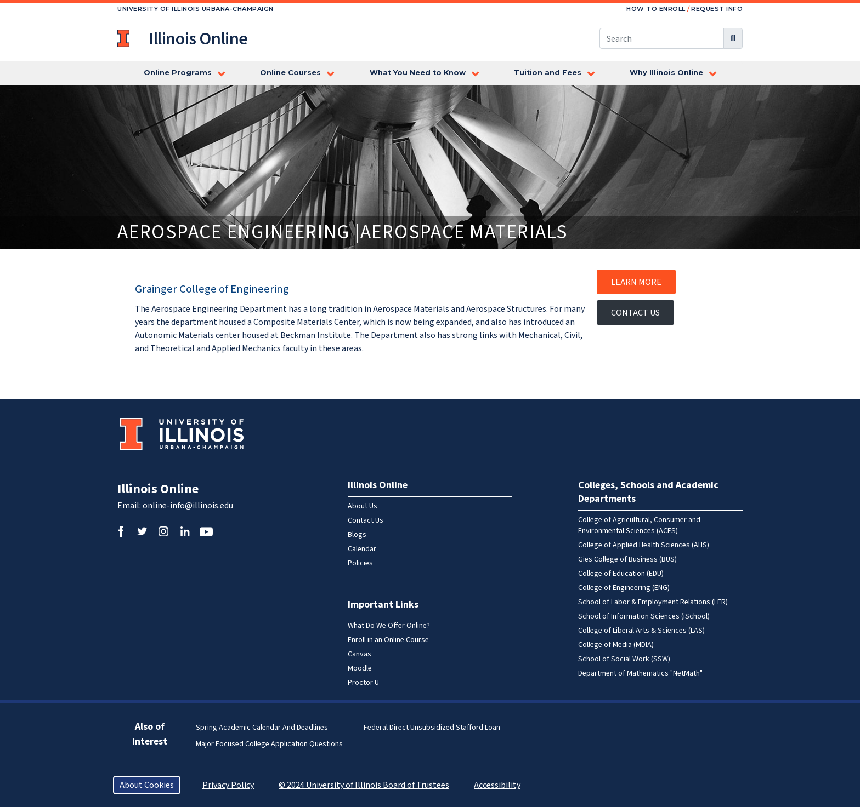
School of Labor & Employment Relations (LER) (653, 602)
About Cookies (147, 785)
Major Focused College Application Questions (269, 744)
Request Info (717, 9)
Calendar (362, 548)
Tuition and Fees (547, 72)
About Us (362, 506)
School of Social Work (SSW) (624, 659)
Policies (360, 563)
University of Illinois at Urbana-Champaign (124, 38)
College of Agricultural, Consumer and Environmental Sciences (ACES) (639, 525)
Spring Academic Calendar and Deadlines (262, 727)
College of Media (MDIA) (616, 644)
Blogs (357, 534)
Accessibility (497, 785)
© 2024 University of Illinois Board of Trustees (364, 785)
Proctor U (363, 682)
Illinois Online (158, 489)
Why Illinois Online (666, 72)
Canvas (359, 654)
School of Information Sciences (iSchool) (644, 616)
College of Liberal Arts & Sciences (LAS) (641, 630)
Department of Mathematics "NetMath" (640, 673)
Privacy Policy (228, 785)
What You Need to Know (418, 72)
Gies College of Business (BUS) (627, 559)
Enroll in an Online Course (388, 639)
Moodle (360, 668)
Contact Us (635, 313)
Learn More (636, 282)
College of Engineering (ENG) (624, 587)
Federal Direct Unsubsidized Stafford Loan (432, 727)
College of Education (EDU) (621, 573)
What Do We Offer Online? (389, 625)
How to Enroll (656, 9)
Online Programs (178, 72)
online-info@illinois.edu (188, 506)
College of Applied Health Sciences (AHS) (643, 545)
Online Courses (290, 72)
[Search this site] (661, 38)
